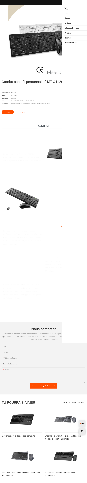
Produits (81, 402)
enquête (8, 112)
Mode (74, 402)
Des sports (66, 402)
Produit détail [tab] (43, 126)
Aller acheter (22, 112)
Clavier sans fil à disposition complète (18, 436)
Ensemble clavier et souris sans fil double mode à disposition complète (63, 437)
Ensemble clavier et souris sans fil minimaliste (60, 474)
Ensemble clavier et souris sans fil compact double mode (21, 474)
